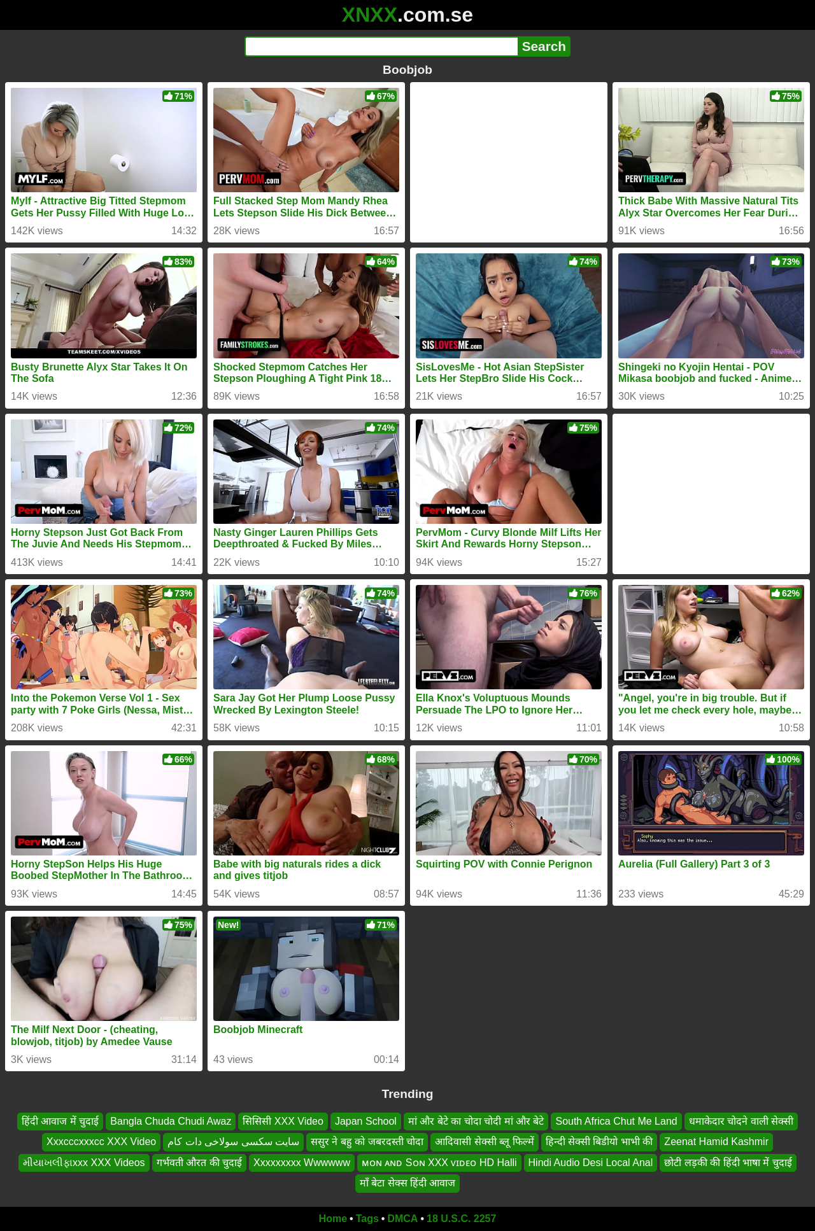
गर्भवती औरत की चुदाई (199, 1162)
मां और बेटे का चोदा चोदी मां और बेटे (476, 1121)
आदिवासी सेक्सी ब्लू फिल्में (484, 1141)
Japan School (366, 1121)
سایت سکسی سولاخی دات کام (233, 1141)
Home (333, 1218)
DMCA (402, 1218)
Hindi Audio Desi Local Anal (590, 1162)
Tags (367, 1218)
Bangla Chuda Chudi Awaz (170, 1121)
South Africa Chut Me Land (616, 1121)
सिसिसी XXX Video (283, 1121)
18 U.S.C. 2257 (461, 1218)
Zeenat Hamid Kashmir (716, 1141)
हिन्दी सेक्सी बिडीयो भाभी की (599, 1141)
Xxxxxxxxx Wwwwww (301, 1162)
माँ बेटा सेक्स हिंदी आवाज (408, 1183)
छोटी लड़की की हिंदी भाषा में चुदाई (728, 1162)
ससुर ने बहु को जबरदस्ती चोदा (367, 1141)
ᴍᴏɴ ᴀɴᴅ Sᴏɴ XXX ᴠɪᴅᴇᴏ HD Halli (439, 1162)
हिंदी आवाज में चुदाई (60, 1121)
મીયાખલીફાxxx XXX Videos (84, 1162)
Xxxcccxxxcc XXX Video (101, 1141)
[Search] (381, 46)
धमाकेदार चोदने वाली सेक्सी (741, 1121)
